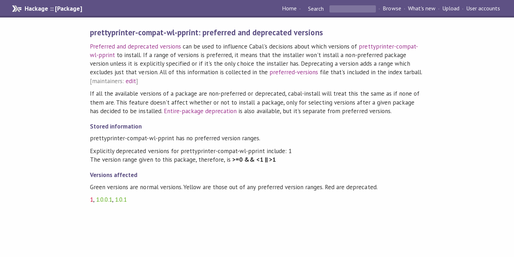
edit (131, 81)
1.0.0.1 (104, 199)
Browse (392, 8)
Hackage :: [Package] (53, 8)
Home (289, 8)
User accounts (483, 8)
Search (316, 8)
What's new (421, 8)
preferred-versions (293, 72)
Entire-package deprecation (200, 111)
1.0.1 (121, 199)
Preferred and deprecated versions (135, 46)
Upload (450, 8)
